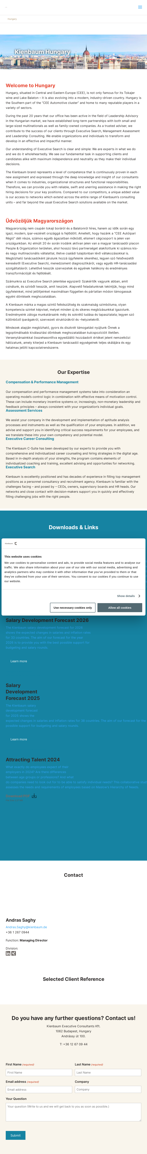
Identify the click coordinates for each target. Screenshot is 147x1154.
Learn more (19, 661)
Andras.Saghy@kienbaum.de (26, 927)
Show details (126, 596)
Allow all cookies (119, 607)
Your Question (16, 1099)
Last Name (89, 1064)
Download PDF (18, 796)
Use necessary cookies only (73, 607)
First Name (20, 1064)
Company (82, 1082)
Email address (22, 1081)
